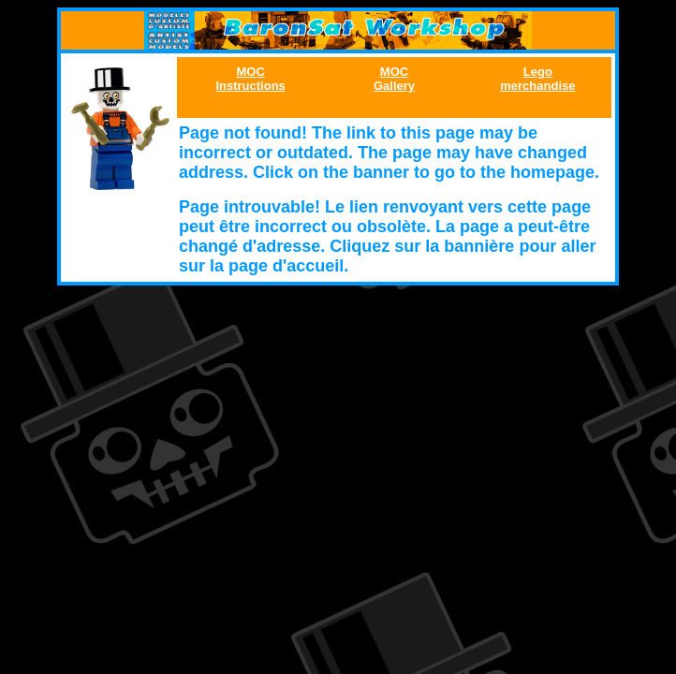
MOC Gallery (394, 79)
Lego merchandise (537, 79)
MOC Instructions (250, 79)
